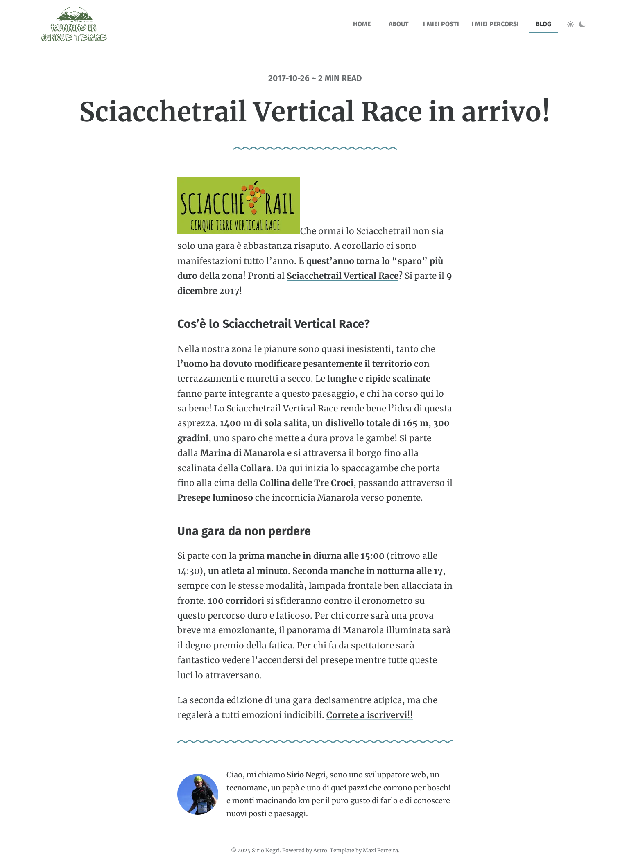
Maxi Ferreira (380, 850)
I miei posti (441, 24)
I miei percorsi (495, 24)
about (399, 24)
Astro (320, 850)
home (362, 24)
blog (543, 24)
